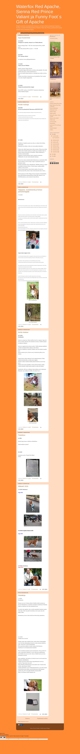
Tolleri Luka (52, 119)
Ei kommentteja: (35, 96)
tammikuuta (55, 151)
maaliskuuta (55, 147)
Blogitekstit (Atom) (24, 721)
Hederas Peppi (53, 111)
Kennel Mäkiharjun (54, 108)
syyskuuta (55, 136)
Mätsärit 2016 (23, 486)
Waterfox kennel (53, 128)
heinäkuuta (55, 140)
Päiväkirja (21, 595)
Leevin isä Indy (53, 121)
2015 (53, 154)
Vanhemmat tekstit (42, 718)
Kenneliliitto (52, 123)
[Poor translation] (4, 737)
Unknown (53, 36)
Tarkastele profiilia (54, 38)
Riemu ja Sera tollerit (54, 118)
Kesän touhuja (23, 104)
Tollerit (51, 129)
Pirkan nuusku (53, 113)
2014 (53, 156)
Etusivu (27, 718)
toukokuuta (55, 144)
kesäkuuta (55, 142)
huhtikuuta (55, 146)
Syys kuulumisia (24, 38)
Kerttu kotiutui (23, 332)
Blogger (48, 728)
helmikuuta (55, 149)
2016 (53, 134)
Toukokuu (21, 435)
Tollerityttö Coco (53, 110)
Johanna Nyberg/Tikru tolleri (56, 103)
